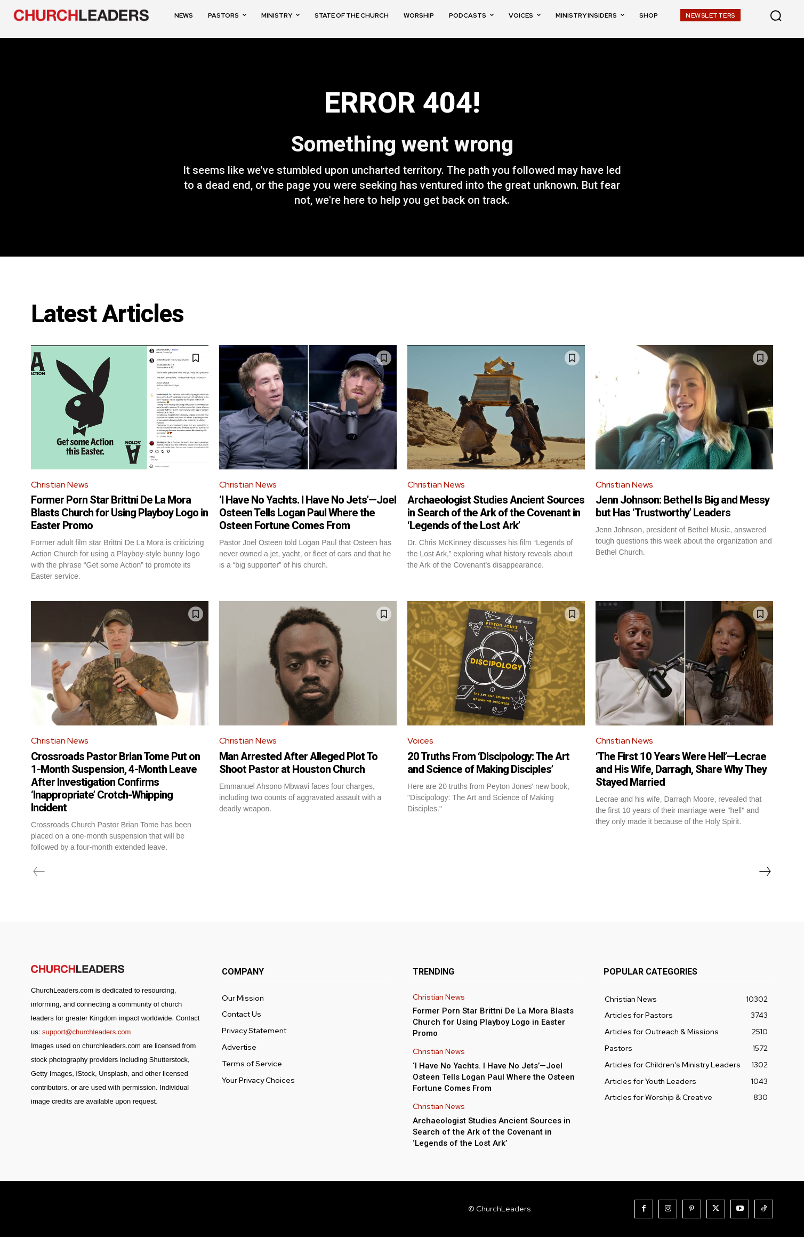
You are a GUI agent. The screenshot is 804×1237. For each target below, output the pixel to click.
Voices (420, 740)
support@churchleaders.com (86, 1032)
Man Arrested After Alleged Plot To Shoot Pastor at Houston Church (298, 763)
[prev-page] (39, 872)
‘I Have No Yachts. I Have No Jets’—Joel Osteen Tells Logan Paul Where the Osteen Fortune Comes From (307, 512)
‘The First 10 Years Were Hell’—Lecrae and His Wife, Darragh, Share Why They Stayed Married (681, 769)
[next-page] (764, 872)
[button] (775, 15)
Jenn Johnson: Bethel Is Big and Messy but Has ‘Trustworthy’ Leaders (682, 506)
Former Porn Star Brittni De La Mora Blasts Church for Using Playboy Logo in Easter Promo (119, 512)
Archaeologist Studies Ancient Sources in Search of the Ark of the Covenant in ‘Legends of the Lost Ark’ (495, 512)
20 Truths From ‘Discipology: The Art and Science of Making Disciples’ (488, 763)
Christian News (60, 484)
